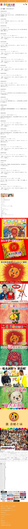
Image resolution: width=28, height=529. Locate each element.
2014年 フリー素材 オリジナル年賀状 (8, 506)
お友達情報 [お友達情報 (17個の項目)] (15, 452)
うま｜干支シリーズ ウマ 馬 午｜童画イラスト (11, 122)
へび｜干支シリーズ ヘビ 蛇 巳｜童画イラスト (11, 146)
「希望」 (2, 107)
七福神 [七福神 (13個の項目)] (20, 456)
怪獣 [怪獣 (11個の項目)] (20, 459)
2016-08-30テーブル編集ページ (6, 508)
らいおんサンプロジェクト (6, 514)
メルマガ (2, 516)
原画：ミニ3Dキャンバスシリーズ (7, 214)
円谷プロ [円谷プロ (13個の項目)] (25, 456)
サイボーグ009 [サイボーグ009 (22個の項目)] (14, 455)
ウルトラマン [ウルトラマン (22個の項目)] (5, 453)
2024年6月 (2, 483)
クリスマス (3, 202)
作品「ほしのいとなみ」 (6, 13)
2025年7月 (2, 471)
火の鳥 (2, 162)
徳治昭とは (3, 520)
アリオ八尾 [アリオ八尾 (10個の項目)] (1, 453)
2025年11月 (2, 466)
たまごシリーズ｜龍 (5, 27)
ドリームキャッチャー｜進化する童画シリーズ (10, 130)
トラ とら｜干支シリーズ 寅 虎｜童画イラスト (11, 75)
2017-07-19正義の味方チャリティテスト (8, 510)
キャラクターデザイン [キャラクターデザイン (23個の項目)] (23, 453)
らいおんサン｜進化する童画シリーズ (8, 114)
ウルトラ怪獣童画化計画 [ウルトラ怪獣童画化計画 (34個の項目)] (11, 453)
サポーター (3, 204)
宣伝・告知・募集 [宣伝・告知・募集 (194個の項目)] (12, 457)
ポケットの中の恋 (4, 99)
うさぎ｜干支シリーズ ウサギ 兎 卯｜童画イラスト (12, 59)
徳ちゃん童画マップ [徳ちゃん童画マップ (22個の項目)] (10, 459)
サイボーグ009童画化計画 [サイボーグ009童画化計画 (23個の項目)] (21, 455)
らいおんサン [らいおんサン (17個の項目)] (25, 452)
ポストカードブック (4, 209)
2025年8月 (2, 469)
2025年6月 (2, 472)
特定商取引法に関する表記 (6, 525)
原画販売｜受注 (4, 213)
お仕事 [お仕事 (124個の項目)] (12, 452)
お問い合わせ (3, 512)
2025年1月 (2, 477)
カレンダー (3, 201)
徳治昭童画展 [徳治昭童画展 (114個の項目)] (16, 459)
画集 (1, 215)
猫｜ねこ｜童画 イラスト (6, 67)
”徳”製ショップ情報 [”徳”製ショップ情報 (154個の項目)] (5, 452)
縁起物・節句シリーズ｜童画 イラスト (9, 83)
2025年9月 (2, 468)
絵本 (1, 217)
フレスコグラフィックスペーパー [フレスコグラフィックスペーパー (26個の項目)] (7, 456)
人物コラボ (3, 212)
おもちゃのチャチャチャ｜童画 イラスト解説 (10, 178)
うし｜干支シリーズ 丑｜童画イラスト (9, 35)
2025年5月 (2, 473)
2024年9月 (2, 481)
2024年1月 (2, 488)
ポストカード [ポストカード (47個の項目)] (16, 456)
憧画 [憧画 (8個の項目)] (21, 459)
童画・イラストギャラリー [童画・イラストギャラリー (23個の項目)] (22, 460)
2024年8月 (2, 482)
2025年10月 (2, 467)
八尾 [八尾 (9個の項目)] (21, 456)
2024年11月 (2, 478)
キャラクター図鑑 (4, 43)
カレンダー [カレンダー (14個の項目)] (18, 453)
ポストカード (3, 208)
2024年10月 (2, 479)
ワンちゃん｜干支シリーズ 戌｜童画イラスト (10, 170)
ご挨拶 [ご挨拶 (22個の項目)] (18, 452)
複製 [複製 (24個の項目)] (5, 462)
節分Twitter (3, 91)
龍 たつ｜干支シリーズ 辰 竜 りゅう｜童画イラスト (13, 154)
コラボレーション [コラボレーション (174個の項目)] (7, 455)
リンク (2, 518)
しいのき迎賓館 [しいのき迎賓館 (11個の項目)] (21, 452)
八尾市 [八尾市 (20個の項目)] (23, 456)
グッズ (2, 203)
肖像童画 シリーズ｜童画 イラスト (8, 138)
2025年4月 (2, 474)
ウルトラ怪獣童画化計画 (5, 199)
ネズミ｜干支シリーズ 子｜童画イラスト (9, 51)
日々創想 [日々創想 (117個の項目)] (25, 459)
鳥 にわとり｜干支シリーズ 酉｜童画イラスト (11, 186)
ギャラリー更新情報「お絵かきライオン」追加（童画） (12, 21)
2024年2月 (2, 487)
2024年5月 (2, 484)
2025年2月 (2, 476)
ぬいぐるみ (3, 198)
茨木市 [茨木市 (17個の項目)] (3, 462)
